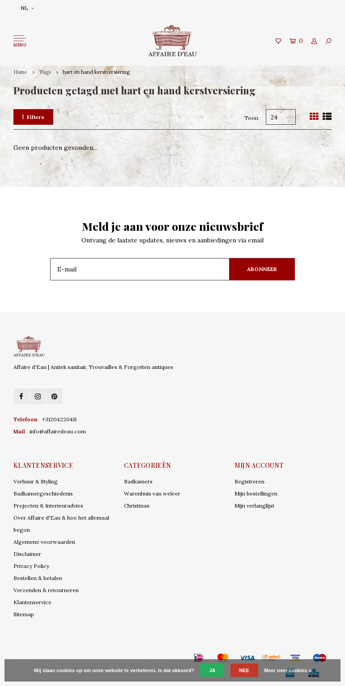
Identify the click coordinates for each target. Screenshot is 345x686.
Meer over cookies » (287, 670)
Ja (212, 670)
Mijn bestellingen (255, 493)
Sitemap (23, 614)
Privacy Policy (31, 566)
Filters (33, 117)
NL (27, 7)
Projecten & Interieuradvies (48, 505)
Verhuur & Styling (35, 481)
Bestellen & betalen (37, 578)
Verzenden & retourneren (46, 590)
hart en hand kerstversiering (96, 72)
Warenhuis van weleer (152, 493)
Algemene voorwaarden (44, 541)
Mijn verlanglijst (254, 505)
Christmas (136, 505)
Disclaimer (27, 553)
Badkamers (138, 481)
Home (20, 72)
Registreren (249, 481)
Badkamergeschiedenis (43, 493)
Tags (45, 72)
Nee (244, 670)
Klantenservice (32, 602)
